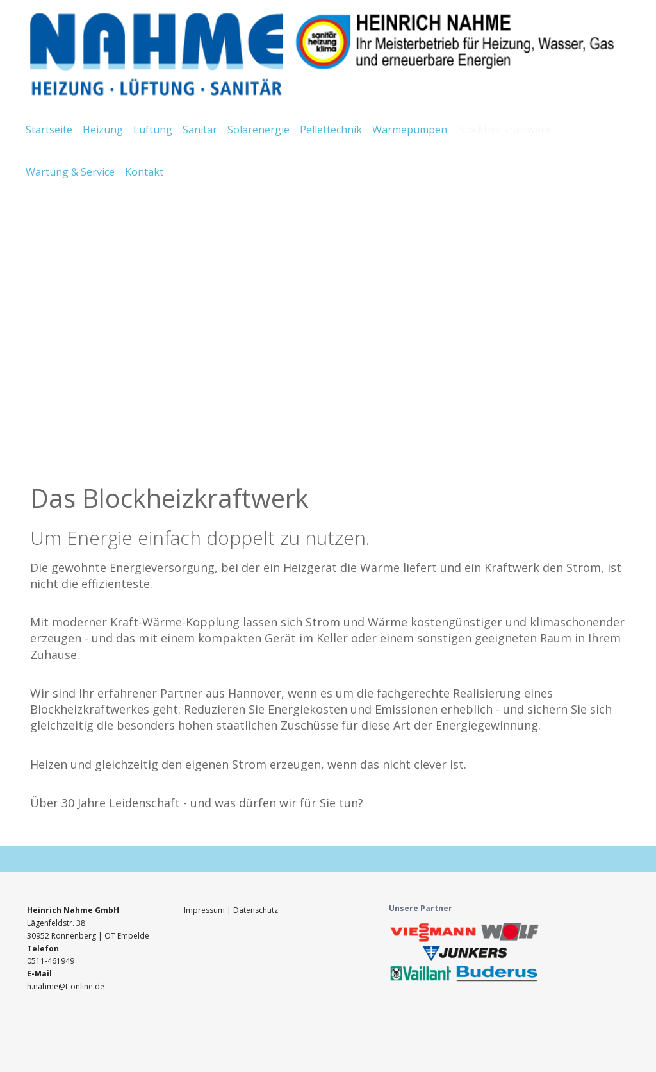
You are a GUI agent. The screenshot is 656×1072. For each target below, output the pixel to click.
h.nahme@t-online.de (65, 986)
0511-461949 (50, 960)
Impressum (205, 910)
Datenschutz (255, 910)
